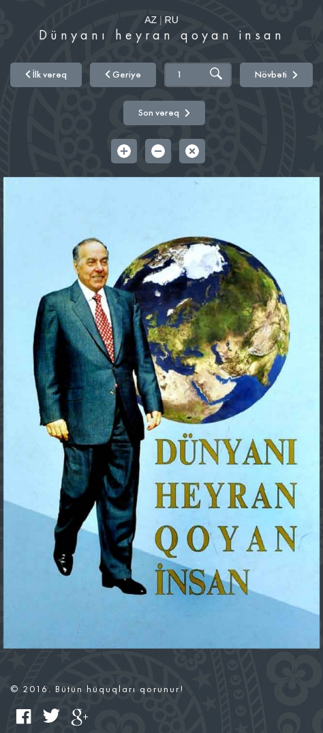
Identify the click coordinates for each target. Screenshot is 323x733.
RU (172, 19)
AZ (150, 19)
